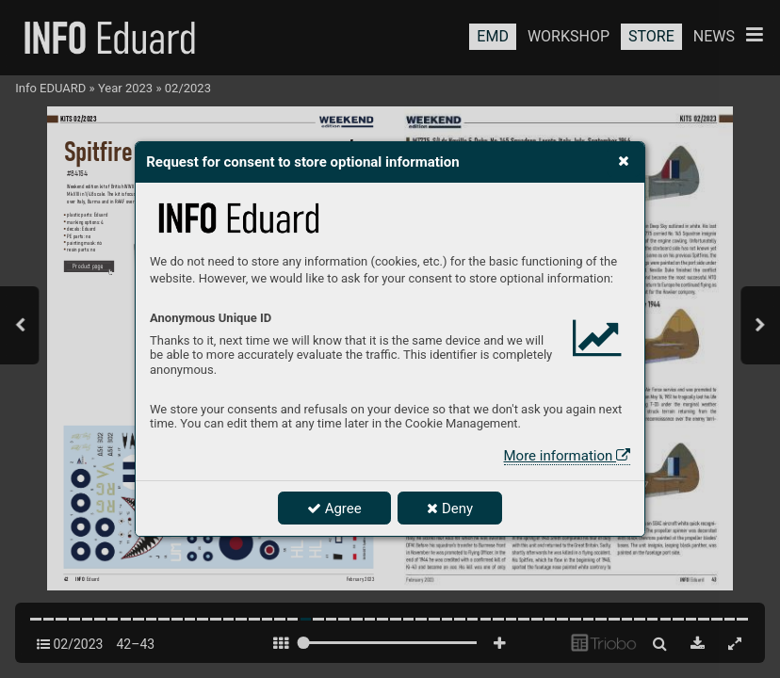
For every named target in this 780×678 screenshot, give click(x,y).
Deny (450, 508)
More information (567, 455)
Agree (334, 508)
